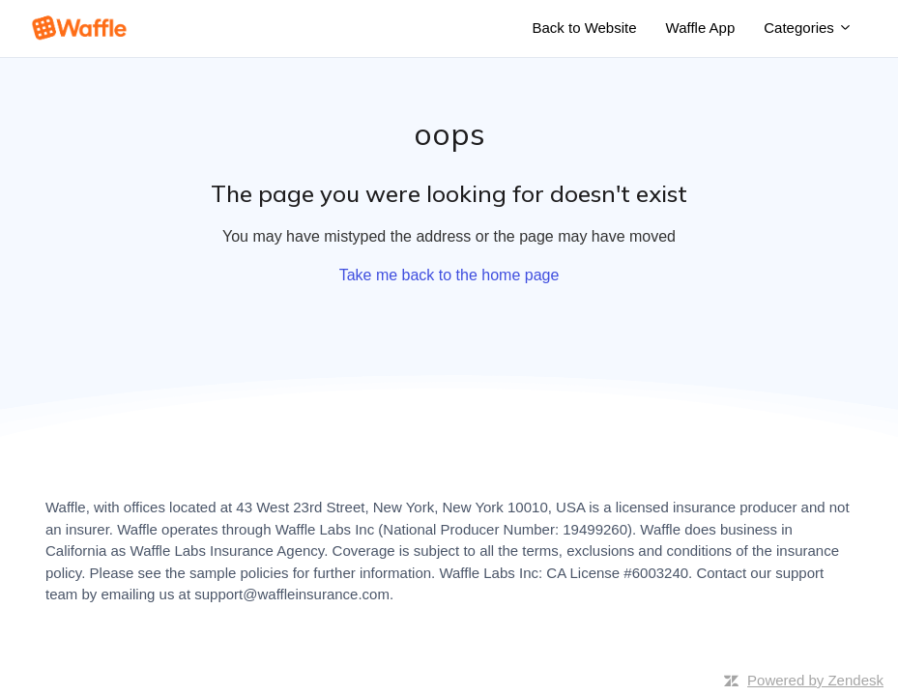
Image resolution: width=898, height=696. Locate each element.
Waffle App (701, 27)
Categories (808, 27)
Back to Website (584, 27)
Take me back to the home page (449, 275)
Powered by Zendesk (815, 680)
